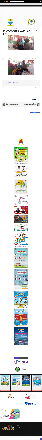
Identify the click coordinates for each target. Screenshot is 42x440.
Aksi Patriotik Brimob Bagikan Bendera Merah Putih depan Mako (12, 82)
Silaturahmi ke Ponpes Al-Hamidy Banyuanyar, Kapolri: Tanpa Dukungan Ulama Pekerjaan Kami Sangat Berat (17, 83)
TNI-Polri (4, 96)
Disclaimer (18, 425)
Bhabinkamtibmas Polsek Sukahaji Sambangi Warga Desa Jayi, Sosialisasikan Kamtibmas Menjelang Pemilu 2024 (20, 30)
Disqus (34, 112)
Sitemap (31, 425)
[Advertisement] (21, 12)
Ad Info (31, 427)
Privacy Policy (18, 426)
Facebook (38, 112)
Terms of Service (19, 427)
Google (31, 112)
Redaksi (31, 426)
